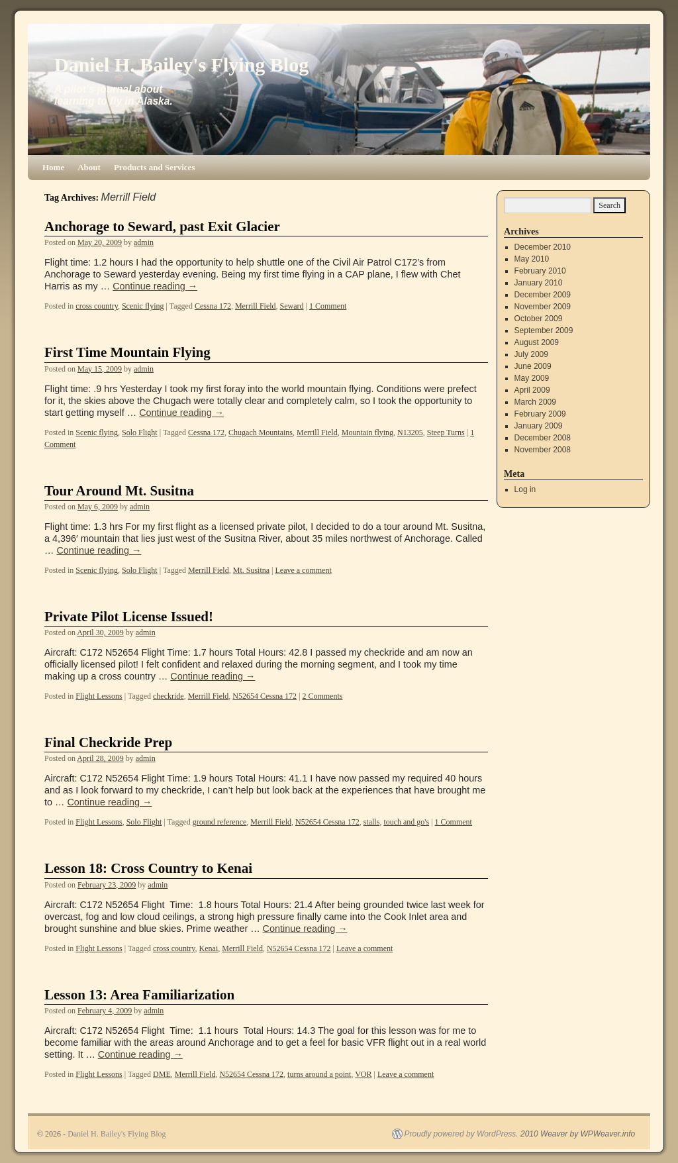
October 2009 (538, 318)
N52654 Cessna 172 (264, 696)
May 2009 (532, 378)
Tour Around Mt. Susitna (119, 491)
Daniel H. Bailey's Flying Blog (181, 65)
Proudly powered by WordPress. (461, 1133)
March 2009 (535, 402)
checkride (168, 696)
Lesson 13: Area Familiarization (139, 995)
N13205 (410, 432)
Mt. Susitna (251, 570)
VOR (363, 1074)
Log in (525, 489)
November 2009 (542, 306)
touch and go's (406, 822)
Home (53, 167)
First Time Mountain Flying (127, 352)
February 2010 (540, 271)
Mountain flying (367, 432)
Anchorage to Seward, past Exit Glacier (162, 226)
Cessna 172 (213, 306)
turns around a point (319, 1074)
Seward (292, 306)
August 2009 (536, 342)
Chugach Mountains (260, 432)
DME (162, 1074)
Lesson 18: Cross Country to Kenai (148, 868)
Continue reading (155, 286)
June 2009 (533, 366)
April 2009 (532, 390)
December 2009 (542, 294)
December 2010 (542, 247)
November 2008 (542, 449)
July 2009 (531, 354)
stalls (371, 822)
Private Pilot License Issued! (128, 617)
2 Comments (322, 696)
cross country (96, 306)
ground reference (220, 822)
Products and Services (154, 167)
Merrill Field (255, 306)
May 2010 (532, 259)
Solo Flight (140, 432)
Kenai (208, 948)
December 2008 (542, 437)
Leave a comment (303, 570)
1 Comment (327, 306)
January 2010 (538, 282)
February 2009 (540, 414)
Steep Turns (446, 432)
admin (144, 242)
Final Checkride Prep (108, 742)
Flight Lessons (98, 696)
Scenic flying (143, 306)
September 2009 (543, 330)
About (89, 167)
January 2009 (538, 425)
